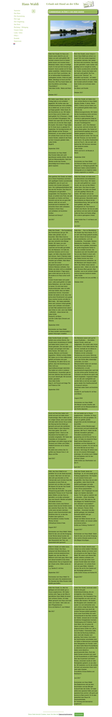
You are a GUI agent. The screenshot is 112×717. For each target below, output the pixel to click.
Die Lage (17, 19)
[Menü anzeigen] (33, 11)
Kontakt (16, 38)
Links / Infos (18, 33)
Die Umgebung (19, 22)
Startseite (17, 10)
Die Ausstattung (19, 16)
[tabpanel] (73, 11)
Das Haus (17, 13)
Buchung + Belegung (21, 27)
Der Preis (17, 24)
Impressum (17, 41)
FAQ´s (16, 35)
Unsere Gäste (18, 30)
